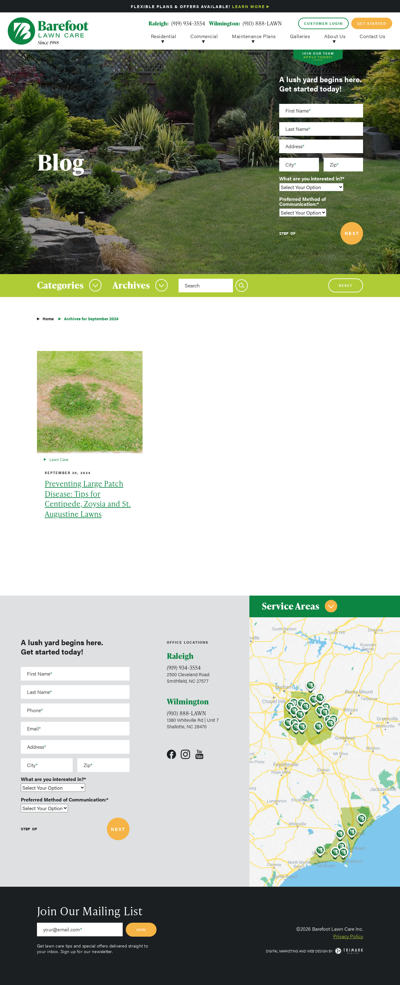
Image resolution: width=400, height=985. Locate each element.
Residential (163, 36)
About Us (334, 36)
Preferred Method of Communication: (302, 201)
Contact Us (372, 36)
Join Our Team (318, 56)
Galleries (300, 36)
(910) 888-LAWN (262, 23)
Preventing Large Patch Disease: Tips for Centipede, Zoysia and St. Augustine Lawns (88, 498)
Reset (345, 285)
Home (48, 319)
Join (141, 929)
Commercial (204, 36)
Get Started (371, 23)
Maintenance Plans (254, 36)
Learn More (248, 6)
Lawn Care (58, 459)
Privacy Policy (348, 936)
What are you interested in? (310, 178)
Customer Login (323, 23)
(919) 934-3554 (188, 23)
